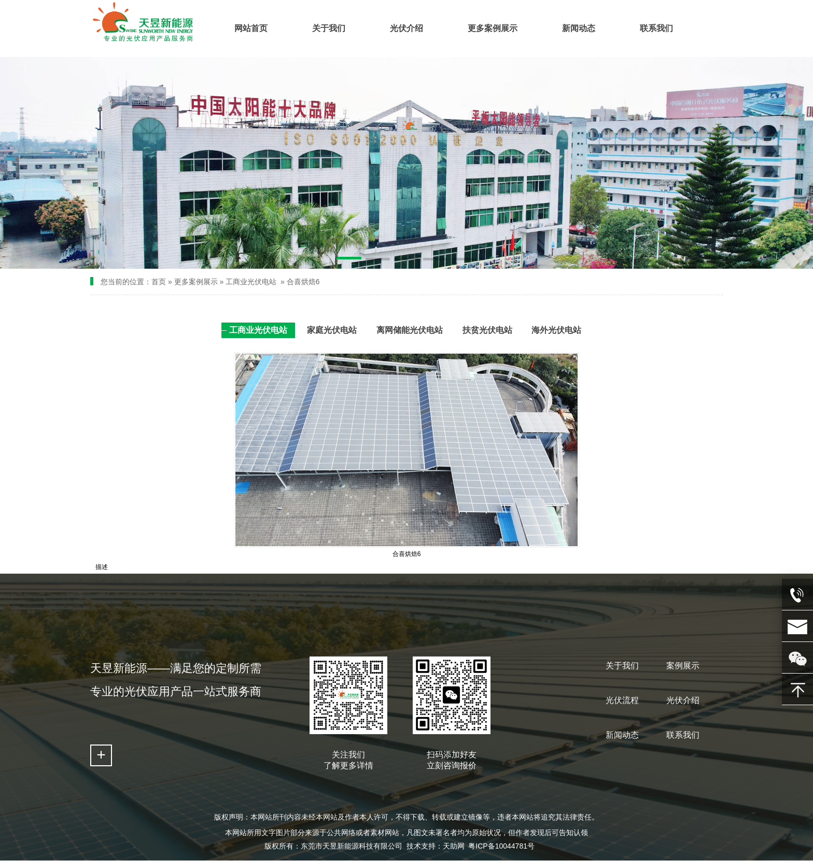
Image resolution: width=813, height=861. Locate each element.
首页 (158, 282)
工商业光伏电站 (252, 282)
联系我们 (682, 735)
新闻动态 (622, 735)
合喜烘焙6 (303, 282)
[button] (349, 260)
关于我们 (622, 665)
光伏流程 (622, 700)
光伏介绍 (682, 700)
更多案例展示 (196, 282)
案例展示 (682, 665)
